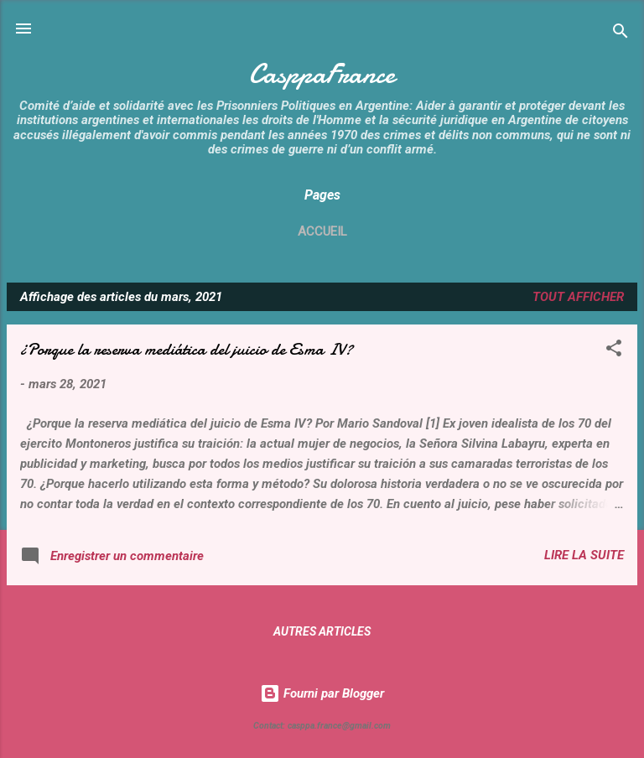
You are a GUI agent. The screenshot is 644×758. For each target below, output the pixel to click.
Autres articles (322, 631)
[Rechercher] (620, 34)
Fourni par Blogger (322, 693)
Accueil (322, 231)
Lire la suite (584, 555)
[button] (614, 351)
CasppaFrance (322, 74)
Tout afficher (578, 296)
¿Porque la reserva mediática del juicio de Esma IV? (186, 349)
